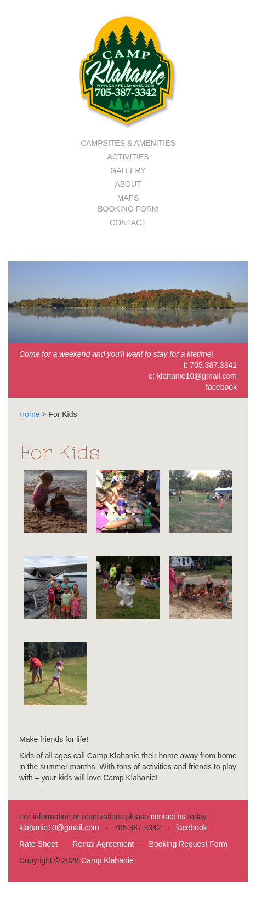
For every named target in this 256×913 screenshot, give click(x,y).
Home (29, 414)
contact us (168, 816)
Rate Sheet (38, 844)
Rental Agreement (103, 844)
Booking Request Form (188, 844)
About (128, 184)
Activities (128, 156)
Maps (128, 197)
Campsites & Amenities (128, 143)
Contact (128, 222)
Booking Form (128, 208)
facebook (221, 387)
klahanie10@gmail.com (197, 376)
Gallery (127, 170)
